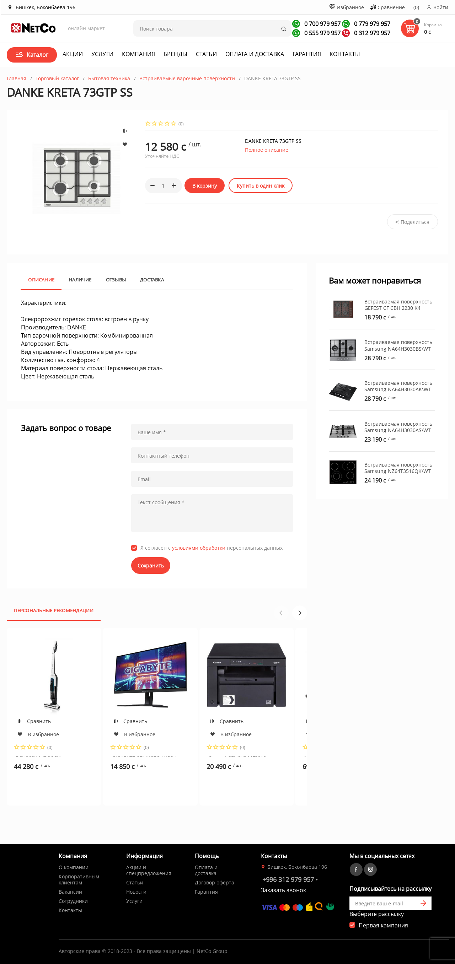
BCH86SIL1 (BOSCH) (39, 755)
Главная (16, 78)
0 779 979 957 (371, 24)
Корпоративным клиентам (79, 879)
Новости (136, 891)
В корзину (204, 185)
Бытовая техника (109, 78)
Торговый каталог (57, 78)
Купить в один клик (260, 185)
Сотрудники (73, 901)
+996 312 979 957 (288, 879)
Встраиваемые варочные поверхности (187, 78)
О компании (74, 867)
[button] (299, 612)
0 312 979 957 (371, 33)
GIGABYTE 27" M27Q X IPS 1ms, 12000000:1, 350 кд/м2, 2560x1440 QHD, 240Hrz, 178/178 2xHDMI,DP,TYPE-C (149, 755)
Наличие (80, 279)
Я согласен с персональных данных (211, 548)
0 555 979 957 (322, 33)
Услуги (102, 54)
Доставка (152, 279)
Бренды (175, 54)
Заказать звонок (283, 890)
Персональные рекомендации (53, 610)
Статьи (206, 54)
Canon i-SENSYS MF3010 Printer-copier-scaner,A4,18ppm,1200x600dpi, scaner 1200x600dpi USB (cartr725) (245, 755)
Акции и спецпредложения (148, 870)
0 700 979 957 (322, 24)
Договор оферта (214, 882)
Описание (41, 279)
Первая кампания (383, 925)
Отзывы (116, 279)
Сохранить (151, 565)
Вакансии (70, 891)
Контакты (345, 54)
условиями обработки (198, 547)
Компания (138, 54)
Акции (73, 54)
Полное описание (266, 149)
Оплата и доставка (254, 54)
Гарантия (307, 54)
